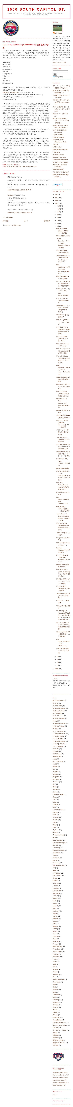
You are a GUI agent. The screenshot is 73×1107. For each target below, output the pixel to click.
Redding (55, 969)
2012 (57, 194)
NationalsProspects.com (60, 149)
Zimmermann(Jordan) (29, 166)
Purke (54, 959)
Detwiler (55, 820)
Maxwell (55, 906)
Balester (55, 772)
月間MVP (56, 1038)
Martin (55, 901)
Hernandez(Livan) (58, 865)
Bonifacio (56, 782)
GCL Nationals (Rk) (59, 1085)
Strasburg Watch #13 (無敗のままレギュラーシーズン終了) (63, 454)
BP (54, 784)
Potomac (55, 954)
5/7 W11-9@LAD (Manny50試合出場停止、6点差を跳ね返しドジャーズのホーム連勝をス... (63, 615)
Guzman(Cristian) (58, 850)
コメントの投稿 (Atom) (13, 225)
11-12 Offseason (58, 746)
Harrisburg (56, 863)
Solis (54, 992)
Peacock (55, 944)
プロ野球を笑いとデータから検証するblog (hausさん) (61, 102)
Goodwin (55, 845)
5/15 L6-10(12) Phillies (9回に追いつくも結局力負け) (63, 509)
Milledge (55, 918)
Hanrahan (56, 858)
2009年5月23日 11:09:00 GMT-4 (20, 212)
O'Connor (56, 936)
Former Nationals (58, 835)
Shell (54, 987)
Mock (54, 924)
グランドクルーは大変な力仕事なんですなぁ (63, 432)
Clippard (55, 804)
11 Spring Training (58, 744)
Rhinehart (56, 974)
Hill (54, 868)
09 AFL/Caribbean (58, 718)
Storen (55, 997)
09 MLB (55, 721)
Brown (55, 787)
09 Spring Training (58, 726)
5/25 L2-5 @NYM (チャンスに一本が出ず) (63, 322)
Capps (55, 797)
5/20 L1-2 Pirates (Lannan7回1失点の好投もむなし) (62, 394)
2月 (58, 662)
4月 (58, 656)
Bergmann (56, 777)
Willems (55, 1015)
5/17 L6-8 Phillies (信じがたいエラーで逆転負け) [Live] (63, 447)
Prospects (56, 956)
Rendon (55, 972)
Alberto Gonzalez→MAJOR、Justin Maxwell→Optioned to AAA (63, 243)
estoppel (10, 195)
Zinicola (55, 1027)
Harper (55, 860)
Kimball (55, 880)
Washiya (55, 1010)
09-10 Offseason (58, 731)
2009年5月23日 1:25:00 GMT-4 (19, 190)
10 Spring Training (58, 736)
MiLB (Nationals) (58, 169)
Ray (54, 967)
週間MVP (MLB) (58, 1040)
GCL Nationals (57, 840)
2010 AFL (56, 749)
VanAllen (55, 1005)
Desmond (56, 817)
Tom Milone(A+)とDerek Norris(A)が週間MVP (62, 439)
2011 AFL (56, 751)
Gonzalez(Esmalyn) (59, 842)
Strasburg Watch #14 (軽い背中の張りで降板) (63, 379)
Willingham (56, 1017)
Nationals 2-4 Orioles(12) (11, 92)
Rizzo (54, 977)
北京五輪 (55, 1045)
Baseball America (58, 154)
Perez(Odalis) (57, 951)
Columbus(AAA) (58, 810)
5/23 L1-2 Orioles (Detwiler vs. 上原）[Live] (62, 339)
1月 (58, 665)
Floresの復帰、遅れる (63, 236)
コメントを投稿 (8, 217)
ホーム (26, 221)
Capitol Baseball (58, 135)
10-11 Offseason (58, 739)
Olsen (54, 939)
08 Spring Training (58, 711)
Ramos (55, 962)
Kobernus (56, 883)
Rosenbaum (56, 982)
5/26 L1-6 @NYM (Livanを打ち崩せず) (62, 300)
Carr (54, 799)
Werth (54, 1012)
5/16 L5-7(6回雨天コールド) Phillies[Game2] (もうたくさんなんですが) (63, 475)
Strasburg (56, 1000)
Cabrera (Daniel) (58, 794)
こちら (55, 678)
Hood (54, 870)
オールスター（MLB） (60, 1030)
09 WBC (55, 728)
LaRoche (55, 888)
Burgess (55, 789)
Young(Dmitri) (57, 1020)
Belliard (55, 774)
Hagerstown (56, 853)
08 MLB (55, 703)
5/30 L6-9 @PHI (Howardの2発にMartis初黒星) (62, 231)
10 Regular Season (59, 733)
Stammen (56, 995)
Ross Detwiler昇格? (62, 468)
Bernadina (56, 779)
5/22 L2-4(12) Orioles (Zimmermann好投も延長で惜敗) (63, 351)
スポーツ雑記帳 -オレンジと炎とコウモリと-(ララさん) (61, 109)
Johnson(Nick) (57, 875)
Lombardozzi (57, 891)
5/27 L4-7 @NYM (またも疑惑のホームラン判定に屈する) (63, 284)
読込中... (55, 1094)
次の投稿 (5, 221)
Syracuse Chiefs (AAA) (60, 1072)
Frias (54, 837)
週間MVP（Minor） (59, 1043)
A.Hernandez (57, 756)
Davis (54, 815)
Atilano (55, 766)
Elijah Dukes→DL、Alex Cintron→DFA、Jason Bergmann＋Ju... (63, 403)
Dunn (54, 827)
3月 (58, 659)
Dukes (55, 825)
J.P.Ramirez (56, 873)
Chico (54, 802)
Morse (55, 929)
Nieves (55, 931)
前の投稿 (47, 221)
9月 (58, 214)
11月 (58, 209)
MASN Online (57, 147)
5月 (58, 226)
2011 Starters (57, 754)
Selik (54, 984)
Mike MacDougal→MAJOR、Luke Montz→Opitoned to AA (63, 269)
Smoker (55, 989)
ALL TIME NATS (58, 761)
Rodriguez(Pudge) (58, 979)
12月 (58, 206)
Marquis (55, 896)
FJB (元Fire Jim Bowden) (61, 172)
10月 (58, 212)
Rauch (55, 964)
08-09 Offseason (58, 716)
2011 (57, 197)
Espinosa (56, 830)
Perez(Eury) (56, 949)
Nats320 (55, 144)
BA (54, 769)
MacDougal (56, 893)
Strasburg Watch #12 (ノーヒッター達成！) (63, 596)
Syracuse (56, 1002)
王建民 (55, 1032)
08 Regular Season (59, 708)
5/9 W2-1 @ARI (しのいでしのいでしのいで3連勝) (63, 581)
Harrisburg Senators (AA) (61, 1075)
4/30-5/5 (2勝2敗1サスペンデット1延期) (62, 651)
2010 (57, 200)
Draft (54, 822)
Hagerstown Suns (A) (59, 1080)
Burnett (55, 792)
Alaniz (55, 759)
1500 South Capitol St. (36, 9)
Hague (55, 855)
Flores (55, 832)
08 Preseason (57, 706)
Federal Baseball (58, 137)
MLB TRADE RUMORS (60, 162)
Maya (54, 908)
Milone (55, 921)
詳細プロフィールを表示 (59, 62)
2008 (57, 669)
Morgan (55, 926)
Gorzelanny (56, 847)
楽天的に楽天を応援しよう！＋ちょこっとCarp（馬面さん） (61, 121)
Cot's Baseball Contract (60, 159)
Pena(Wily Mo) (57, 946)
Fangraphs (56, 152)
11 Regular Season (59, 741)
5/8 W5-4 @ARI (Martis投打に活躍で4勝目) (63, 588)
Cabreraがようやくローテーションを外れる (63, 386)
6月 (58, 223)
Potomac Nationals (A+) (60, 1077)
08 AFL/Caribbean (58, 701)
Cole (54, 807)
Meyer (55, 913)
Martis (55, 903)
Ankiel (55, 764)
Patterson (56, 941)
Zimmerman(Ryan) (59, 1022)
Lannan (55, 885)
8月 (58, 217)
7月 (58, 220)
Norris (55, 934)
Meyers (55, 916)
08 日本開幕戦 (57, 713)
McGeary (56, 911)
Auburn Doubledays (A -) (60, 1082)
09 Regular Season (14, 166)
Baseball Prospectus (59, 157)
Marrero (55, 898)
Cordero (55, 812)
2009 (57, 203)
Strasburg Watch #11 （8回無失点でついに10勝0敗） (63, 634)
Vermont (55, 1007)
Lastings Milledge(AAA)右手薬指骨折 (63, 550)
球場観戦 (55, 1035)
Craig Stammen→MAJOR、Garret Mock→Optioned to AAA (63, 370)
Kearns (55, 878)
